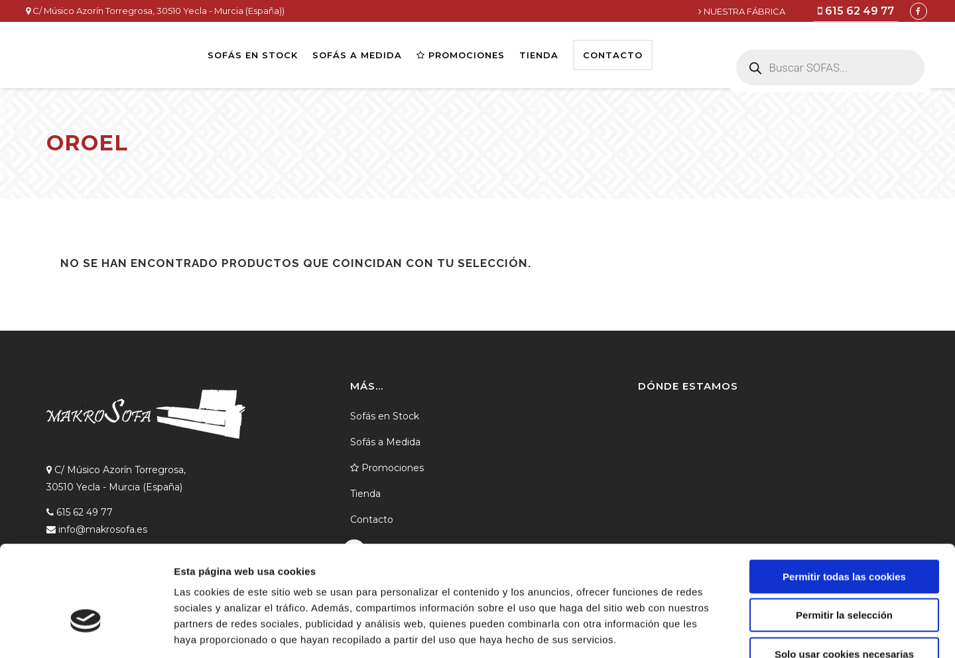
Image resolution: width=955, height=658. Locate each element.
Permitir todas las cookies (844, 496)
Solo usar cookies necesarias (844, 573)
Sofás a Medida (385, 442)
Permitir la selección (844, 535)
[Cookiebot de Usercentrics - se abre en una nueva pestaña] (86, 632)
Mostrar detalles (712, 631)
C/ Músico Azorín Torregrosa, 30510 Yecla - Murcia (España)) (155, 10)
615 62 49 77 (856, 11)
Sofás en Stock (384, 416)
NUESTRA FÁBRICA (741, 11)
